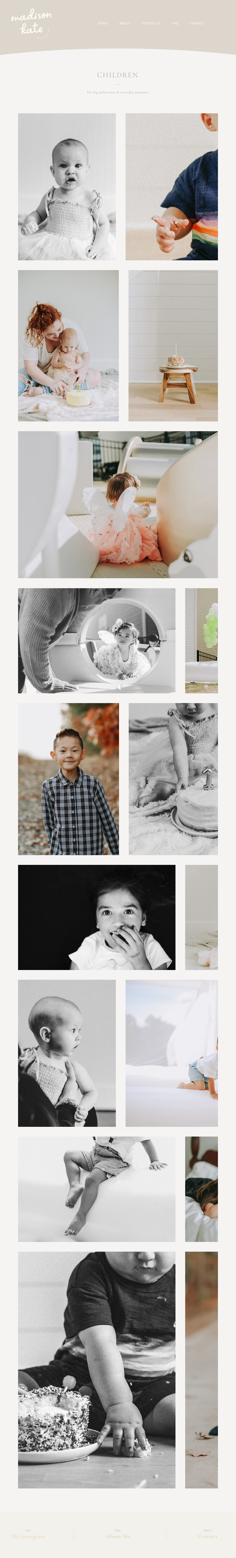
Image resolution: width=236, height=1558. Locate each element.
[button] (125, 23)
